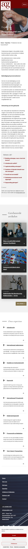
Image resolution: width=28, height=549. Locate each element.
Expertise (7, 43)
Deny (14, 539)
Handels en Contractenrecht (15, 363)
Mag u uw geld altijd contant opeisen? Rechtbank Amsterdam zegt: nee (11, 243)
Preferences (14, 543)
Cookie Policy (6, 547)
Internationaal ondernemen (15, 345)
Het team (4, 485)
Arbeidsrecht (11, 327)
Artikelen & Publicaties (8, 492)
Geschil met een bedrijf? (11, 174)
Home (2, 43)
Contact (4, 499)
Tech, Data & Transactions (14, 451)
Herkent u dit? (6, 495)
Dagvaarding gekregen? (11, 182)
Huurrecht (10, 380)
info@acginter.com (20, 192)
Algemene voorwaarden (19, 547)
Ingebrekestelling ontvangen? (13, 166)
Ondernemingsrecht (13, 416)
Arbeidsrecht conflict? (11, 163)
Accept (14, 535)
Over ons (4, 481)
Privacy (11, 547)
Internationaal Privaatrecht (15, 398)
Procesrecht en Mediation (14, 433)
